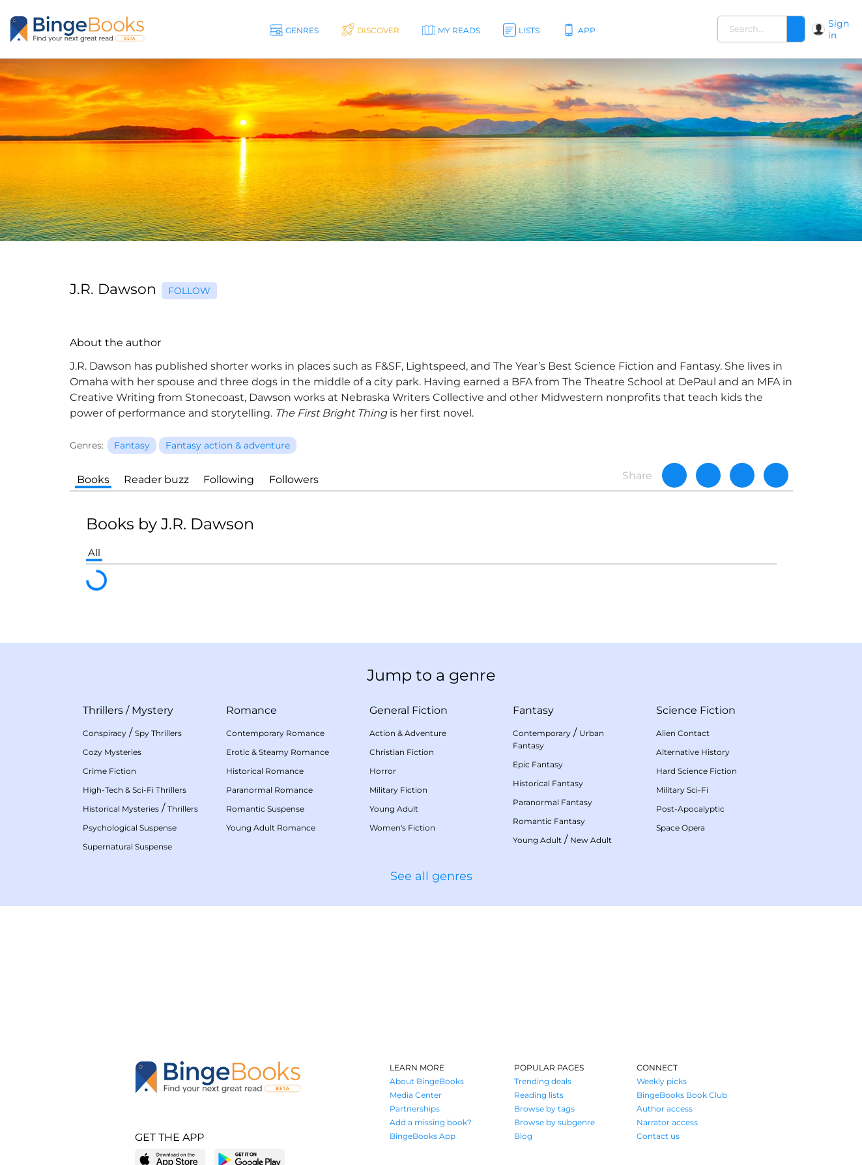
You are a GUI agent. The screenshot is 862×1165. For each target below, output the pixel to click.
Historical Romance (265, 771)
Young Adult (393, 809)
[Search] (795, 29)
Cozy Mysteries (112, 752)
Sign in (838, 29)
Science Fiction (696, 710)
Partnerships (415, 1108)
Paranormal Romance (269, 790)
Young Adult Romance (270, 828)
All (94, 552)
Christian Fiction (401, 752)
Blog (523, 1136)
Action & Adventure (407, 733)
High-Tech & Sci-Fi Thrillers (134, 790)
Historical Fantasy (548, 783)
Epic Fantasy (538, 764)
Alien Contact (683, 733)
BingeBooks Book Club (682, 1095)
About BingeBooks (427, 1081)
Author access (665, 1108)
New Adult (591, 840)
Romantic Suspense (265, 809)
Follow (189, 291)
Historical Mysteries (121, 809)
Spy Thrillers (158, 733)
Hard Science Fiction (696, 771)
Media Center (416, 1095)
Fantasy (533, 710)
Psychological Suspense (130, 828)
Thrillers (103, 710)
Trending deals (542, 1081)
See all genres (431, 876)
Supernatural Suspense (127, 846)
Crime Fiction (109, 771)
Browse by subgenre (554, 1122)
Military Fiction (398, 790)
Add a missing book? (431, 1122)
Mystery (152, 710)
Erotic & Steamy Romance (277, 752)
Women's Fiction (402, 828)
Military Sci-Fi (682, 790)
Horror (382, 771)
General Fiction (408, 710)
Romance (251, 710)
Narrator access (667, 1122)
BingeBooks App (422, 1136)
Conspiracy (104, 733)
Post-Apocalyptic (690, 809)
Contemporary (542, 733)
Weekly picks (662, 1081)
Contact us (658, 1136)
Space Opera (680, 828)
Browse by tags (544, 1108)
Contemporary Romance (275, 733)
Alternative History (693, 752)
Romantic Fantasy (549, 821)
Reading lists (539, 1095)
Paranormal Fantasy (552, 802)
